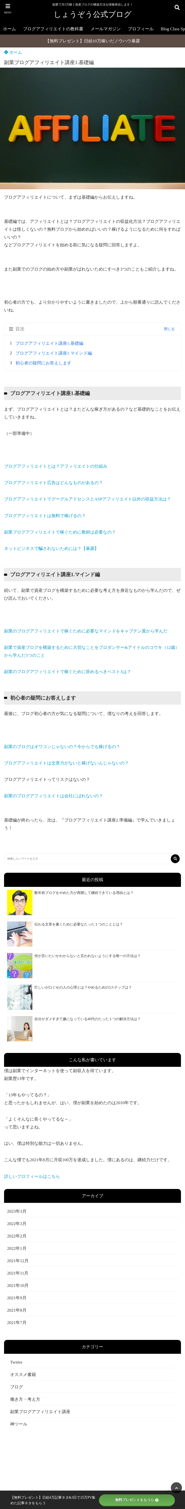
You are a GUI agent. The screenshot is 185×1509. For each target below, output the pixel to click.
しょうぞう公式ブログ (93, 14)
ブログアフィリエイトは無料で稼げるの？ (45, 515)
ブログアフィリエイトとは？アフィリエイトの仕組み (55, 466)
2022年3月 (17, 1223)
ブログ (16, 1387)
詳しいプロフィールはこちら (32, 1176)
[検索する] (175, 858)
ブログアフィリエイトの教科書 (53, 29)
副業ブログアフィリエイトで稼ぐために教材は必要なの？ (60, 532)
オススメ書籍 (23, 1374)
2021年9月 (17, 1297)
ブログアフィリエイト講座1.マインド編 (53, 353)
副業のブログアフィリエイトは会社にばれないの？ (53, 795)
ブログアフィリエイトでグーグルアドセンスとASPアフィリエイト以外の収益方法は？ (87, 499)
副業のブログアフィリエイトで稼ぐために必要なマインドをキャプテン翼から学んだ (86, 631)
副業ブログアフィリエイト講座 (40, 1411)
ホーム (9, 29)
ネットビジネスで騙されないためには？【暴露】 (51, 548)
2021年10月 (18, 1285)
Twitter (16, 1362)
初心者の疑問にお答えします (43, 363)
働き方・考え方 (25, 1399)
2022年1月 (17, 1248)
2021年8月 (17, 1310)
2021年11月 (17, 1273)
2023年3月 (17, 1211)
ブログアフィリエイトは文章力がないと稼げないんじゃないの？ (66, 763)
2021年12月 (18, 1260)
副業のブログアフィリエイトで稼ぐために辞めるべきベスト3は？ (67, 671)
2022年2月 (17, 1236)
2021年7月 (17, 1322)
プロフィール (141, 29)
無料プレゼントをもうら (137, 1500)
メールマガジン (106, 29)
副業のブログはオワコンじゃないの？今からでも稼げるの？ (62, 746)
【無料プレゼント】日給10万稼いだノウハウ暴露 (92, 41)
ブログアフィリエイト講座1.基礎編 (51, 343)
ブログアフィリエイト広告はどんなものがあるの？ (53, 482)
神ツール (18, 1424)
